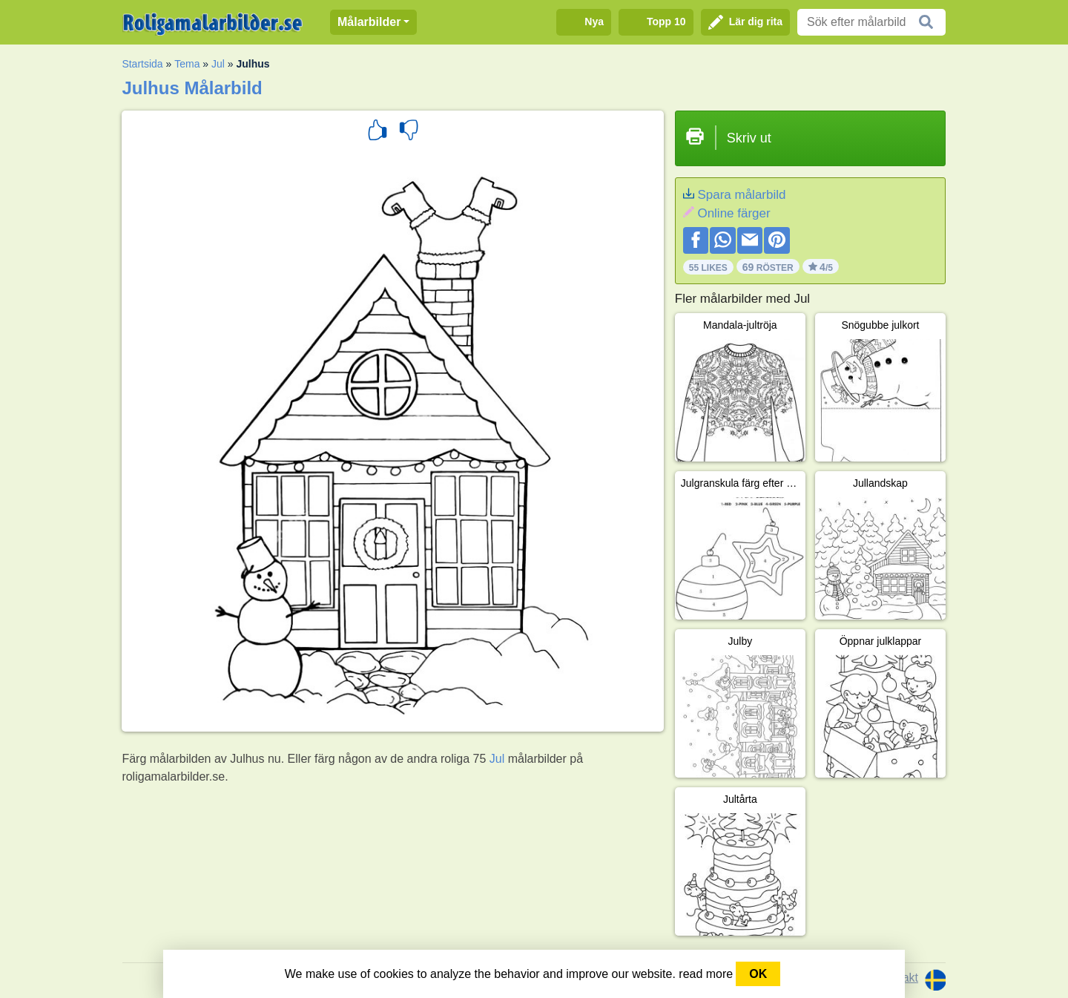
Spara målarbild (741, 195)
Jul (218, 64)
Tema (187, 64)
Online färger (733, 213)
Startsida (142, 64)
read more (706, 974)
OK (758, 974)
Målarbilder (368, 22)
